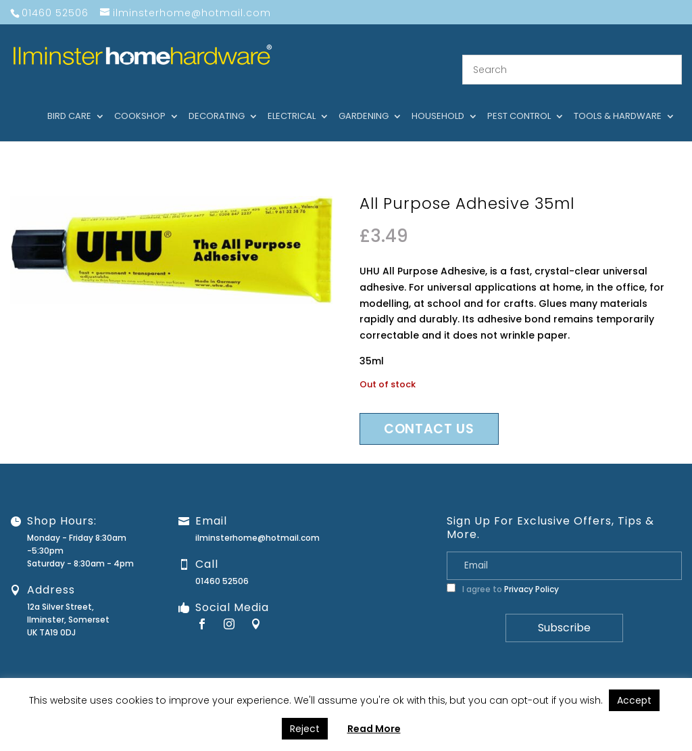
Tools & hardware (618, 100)
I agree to (503, 572)
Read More (374, 728)
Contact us (429, 412)
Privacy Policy (531, 572)
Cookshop (140, 100)
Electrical (292, 100)
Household (438, 100)
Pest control (519, 100)
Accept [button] (634, 700)
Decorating (217, 100)
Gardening (364, 100)
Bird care (69, 100)
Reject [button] (305, 728)
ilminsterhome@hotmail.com (257, 521)
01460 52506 (222, 564)
